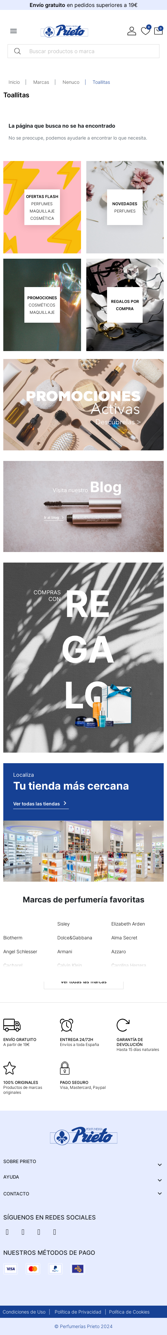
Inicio (14, 82)
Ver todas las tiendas (41, 803)
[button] (158, 31)
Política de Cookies (129, 1312)
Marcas (41, 82)
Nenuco (71, 82)
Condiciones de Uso (24, 1312)
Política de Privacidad (78, 1312)
